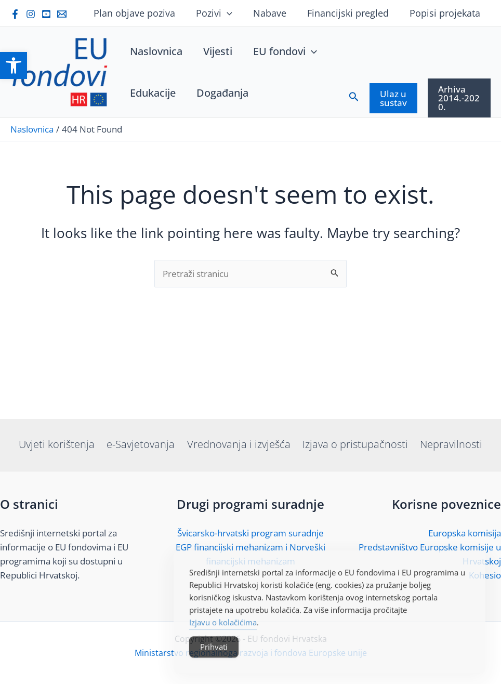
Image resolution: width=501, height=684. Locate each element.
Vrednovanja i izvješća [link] (239, 444)
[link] (13, 65)
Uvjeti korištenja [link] (60, 444)
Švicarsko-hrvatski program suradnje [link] (250, 533)
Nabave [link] (275, 13)
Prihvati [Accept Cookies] (214, 666)
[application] (234, 13)
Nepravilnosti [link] (448, 444)
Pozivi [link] (221, 13)
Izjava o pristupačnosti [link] (353, 444)
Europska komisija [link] (464, 533)
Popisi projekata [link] (446, 13)
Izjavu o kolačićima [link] (223, 642)
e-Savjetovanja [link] (143, 444)
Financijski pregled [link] (351, 13)
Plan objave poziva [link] (143, 13)
